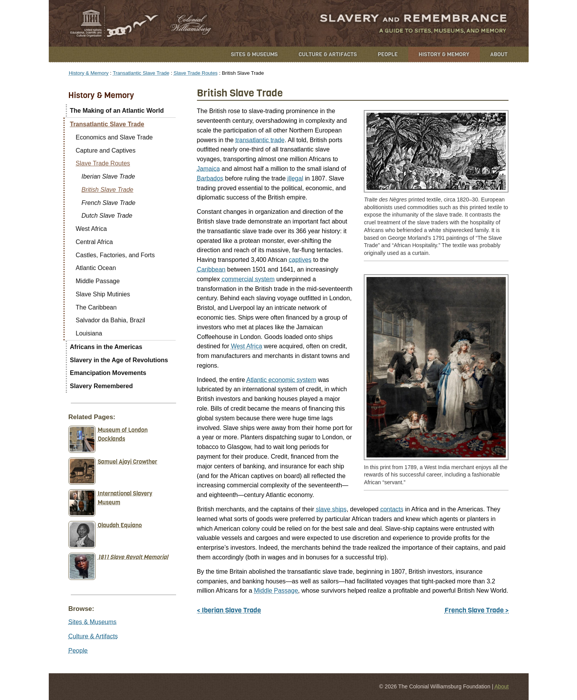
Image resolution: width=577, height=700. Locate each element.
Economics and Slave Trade (114, 137)
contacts (392, 509)
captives (300, 259)
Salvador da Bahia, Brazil (111, 320)
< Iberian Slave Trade (229, 610)
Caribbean (211, 269)
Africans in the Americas (106, 347)
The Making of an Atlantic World (117, 110)
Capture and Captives (106, 150)
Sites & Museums (254, 54)
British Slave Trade (108, 189)
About (499, 54)
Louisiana (89, 333)
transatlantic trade (259, 140)
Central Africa (94, 242)
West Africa (246, 346)
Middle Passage (276, 590)
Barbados (210, 178)
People (388, 54)
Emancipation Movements (108, 373)
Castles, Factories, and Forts (115, 255)
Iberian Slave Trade (108, 176)
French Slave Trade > (477, 610)
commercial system (248, 279)
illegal (295, 178)
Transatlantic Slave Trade (141, 73)
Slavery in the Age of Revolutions (119, 360)
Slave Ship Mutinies (103, 294)
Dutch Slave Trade (107, 215)
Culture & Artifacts (328, 54)
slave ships (331, 509)
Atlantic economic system (282, 380)
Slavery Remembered (101, 386)
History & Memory (444, 54)
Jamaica (208, 168)
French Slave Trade (108, 203)
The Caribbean (96, 307)
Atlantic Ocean (96, 268)
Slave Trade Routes (196, 73)
